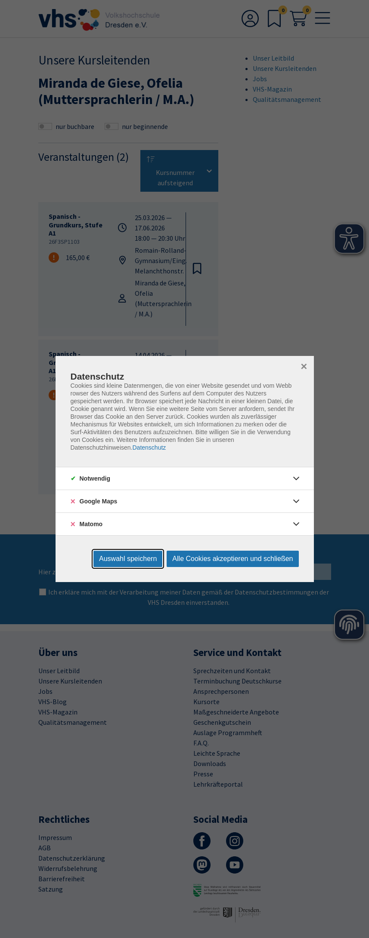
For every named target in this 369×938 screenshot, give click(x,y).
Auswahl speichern (128, 558)
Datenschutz (149, 447)
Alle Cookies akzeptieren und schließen (232, 558)
